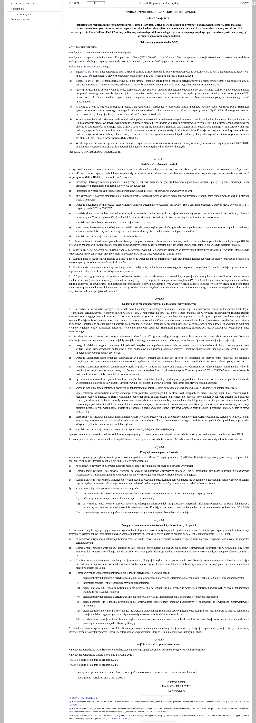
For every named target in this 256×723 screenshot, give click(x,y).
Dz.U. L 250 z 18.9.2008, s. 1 (158, 712)
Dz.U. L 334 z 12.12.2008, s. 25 (120, 718)
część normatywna (21, 14)
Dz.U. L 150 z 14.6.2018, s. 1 (84, 698)
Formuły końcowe (20, 19)
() (141, 61)
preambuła (17, 8)
